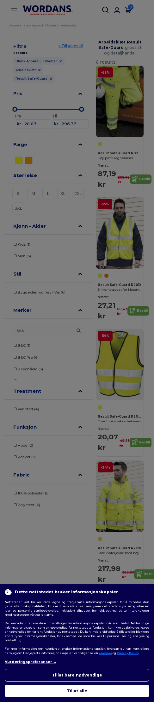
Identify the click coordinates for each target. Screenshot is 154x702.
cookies (105, 653)
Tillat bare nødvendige (77, 675)
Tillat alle (77, 690)
